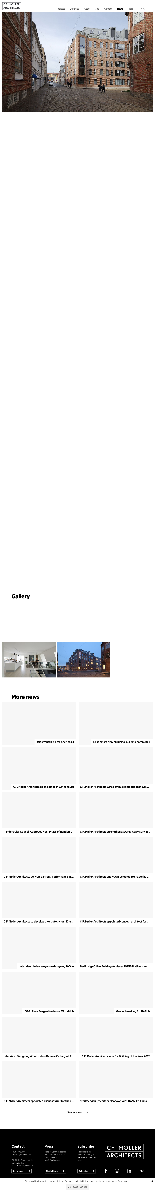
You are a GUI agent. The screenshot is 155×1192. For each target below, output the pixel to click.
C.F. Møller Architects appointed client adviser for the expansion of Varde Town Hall (55, 1101)
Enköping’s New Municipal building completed (121, 742)
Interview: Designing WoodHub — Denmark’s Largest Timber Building (46, 1056)
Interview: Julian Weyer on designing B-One (46, 966)
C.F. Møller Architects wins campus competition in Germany (116, 787)
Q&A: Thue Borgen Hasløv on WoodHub (49, 1011)
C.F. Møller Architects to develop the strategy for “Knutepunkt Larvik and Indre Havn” (56, 921)
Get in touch (18, 1171)
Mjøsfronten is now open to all (55, 742)
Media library (52, 1171)
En (142, 8)
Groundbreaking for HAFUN (133, 1011)
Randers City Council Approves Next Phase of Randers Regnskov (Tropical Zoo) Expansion (59, 831)
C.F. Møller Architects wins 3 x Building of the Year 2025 (116, 1056)
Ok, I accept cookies (77, 1186)
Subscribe (84, 1171)
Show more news (74, 1112)
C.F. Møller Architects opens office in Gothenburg (43, 787)
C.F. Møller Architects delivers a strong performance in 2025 (41, 876)
